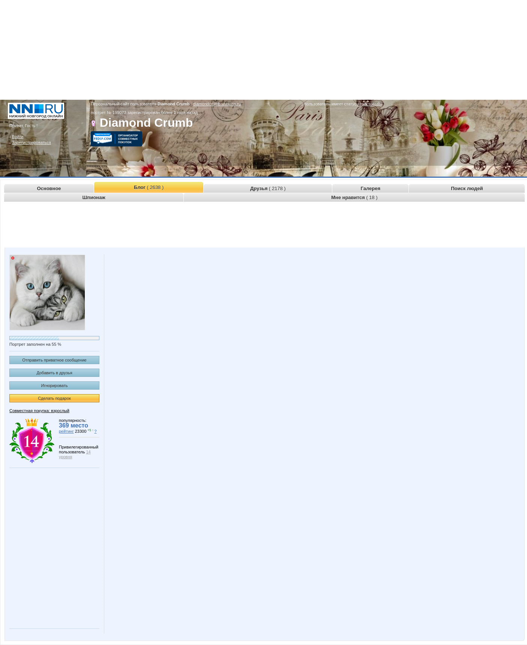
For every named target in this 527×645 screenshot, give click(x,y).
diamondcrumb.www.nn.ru (217, 104)
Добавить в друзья (54, 372)
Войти (18, 136)
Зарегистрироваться (31, 142)
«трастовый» (369, 104)
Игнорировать (54, 385)
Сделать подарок (54, 398)
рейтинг (66, 431)
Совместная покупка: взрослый (39, 410)
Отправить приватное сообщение (54, 360)
